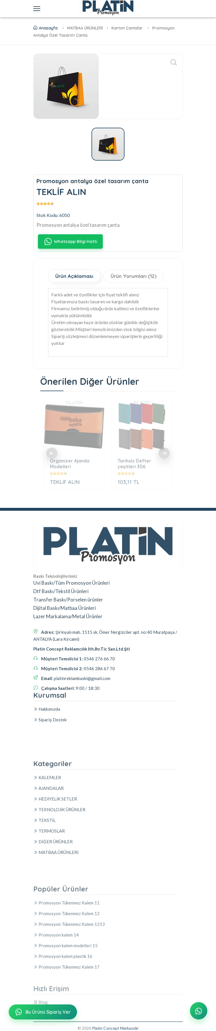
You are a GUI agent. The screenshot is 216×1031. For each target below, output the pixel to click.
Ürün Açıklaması (74, 276)
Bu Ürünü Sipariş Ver (42, 1012)
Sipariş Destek (50, 761)
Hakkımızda (46, 751)
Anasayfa (45, 28)
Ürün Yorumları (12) (134, 276)
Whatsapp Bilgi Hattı (70, 241)
